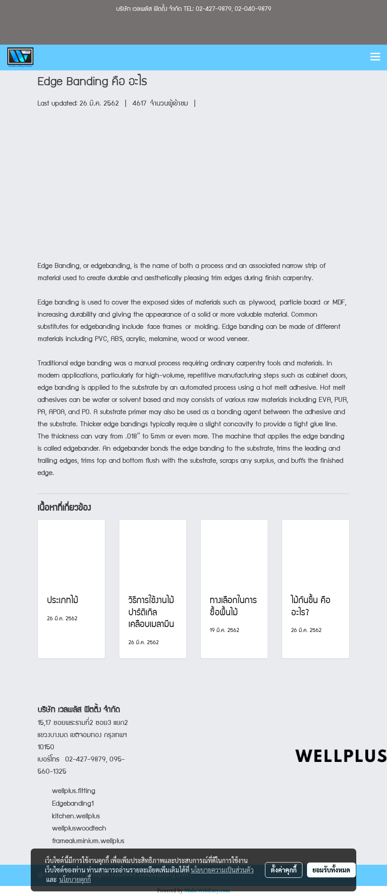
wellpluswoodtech (79, 829)
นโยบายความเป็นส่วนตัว (222, 870)
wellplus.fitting (73, 792)
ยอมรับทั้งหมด (331, 870)
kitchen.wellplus (76, 817)
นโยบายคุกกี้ (75, 879)
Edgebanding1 (73, 804)
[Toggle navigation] (375, 57)
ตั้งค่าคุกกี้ (284, 870)
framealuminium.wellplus (81, 842)
